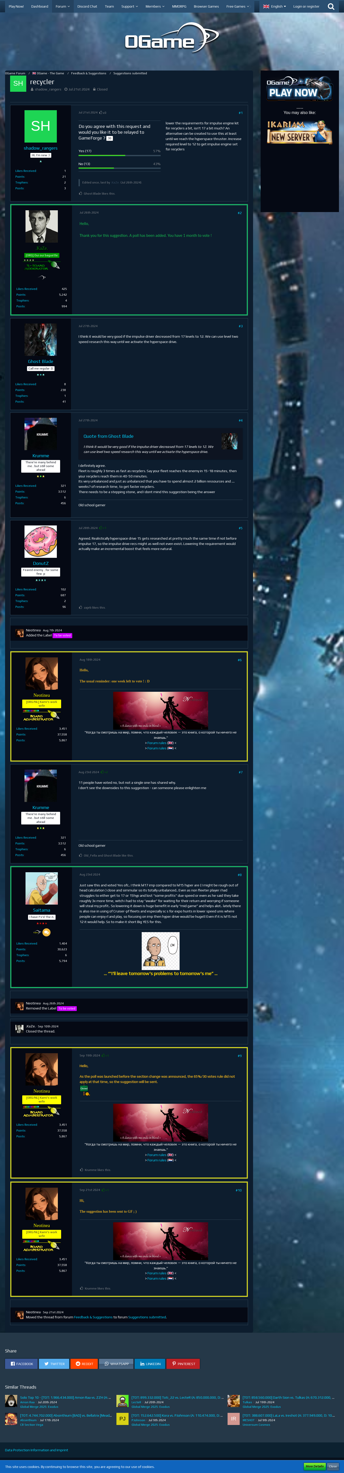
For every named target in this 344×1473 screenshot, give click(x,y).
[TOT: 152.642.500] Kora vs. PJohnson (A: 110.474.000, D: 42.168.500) (185, 1415)
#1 (241, 113)
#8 (240, 875)
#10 (239, 1190)
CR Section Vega (31, 1424)
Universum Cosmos (256, 1424)
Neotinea (33, 630)
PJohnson (138, 1420)
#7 (241, 772)
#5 (241, 528)
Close (333, 1466)
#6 (240, 660)
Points (19, 176)
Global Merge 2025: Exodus (39, 1407)
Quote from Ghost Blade (109, 436)
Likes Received (25, 171)
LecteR (136, 1402)
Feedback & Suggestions (93, 1317)
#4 (241, 420)
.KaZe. (115, 182)
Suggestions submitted (147, 1317)
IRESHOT (249, 1420)
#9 (240, 1056)
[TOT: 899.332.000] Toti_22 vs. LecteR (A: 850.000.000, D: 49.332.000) (186, 1397)
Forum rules (157, 743)
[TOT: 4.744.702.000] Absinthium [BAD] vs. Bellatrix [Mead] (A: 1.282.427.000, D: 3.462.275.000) (94, 1415)
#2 (240, 213)
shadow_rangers (48, 89)
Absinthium (28, 1420)
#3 (241, 326)
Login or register (306, 6)
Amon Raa (27, 1402)
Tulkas (247, 1402)
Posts (19, 188)
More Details (315, 1466)
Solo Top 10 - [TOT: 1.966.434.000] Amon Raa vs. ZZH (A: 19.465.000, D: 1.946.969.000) (88, 1397)
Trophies (21, 182)
